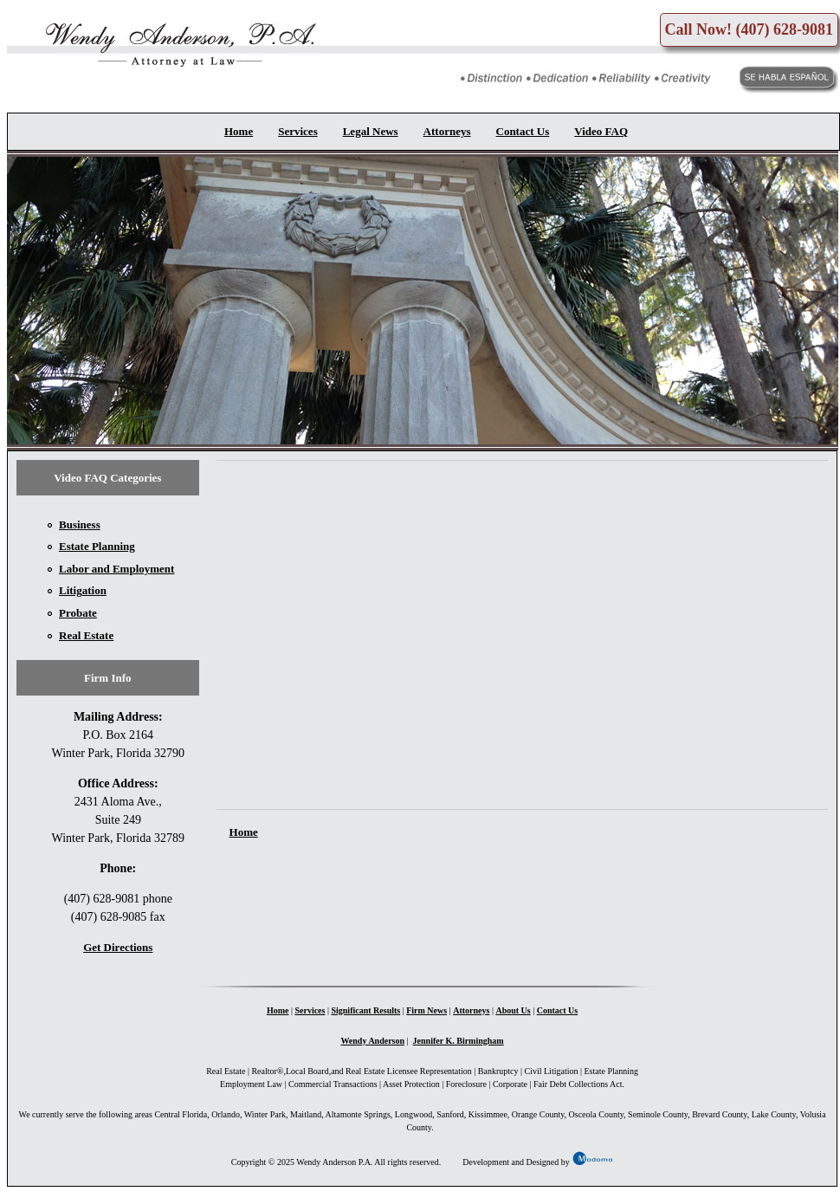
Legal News (370, 131)
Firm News (426, 1010)
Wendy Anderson (372, 1040)
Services (297, 131)
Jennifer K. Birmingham (458, 1040)
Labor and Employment (116, 568)
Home (238, 131)
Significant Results (365, 1010)
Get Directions (117, 947)
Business (79, 524)
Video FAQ (601, 131)
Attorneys (447, 131)
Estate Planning (97, 546)
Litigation (83, 590)
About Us (512, 1010)
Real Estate (86, 635)
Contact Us (523, 131)
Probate (78, 612)
